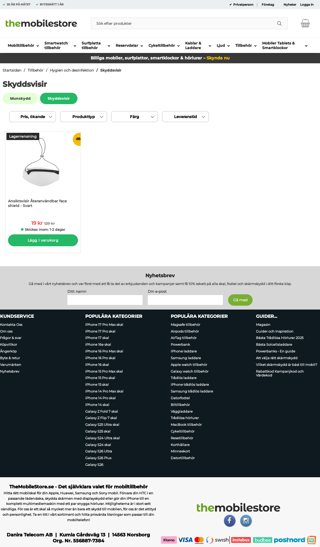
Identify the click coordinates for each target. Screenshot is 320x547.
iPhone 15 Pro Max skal (104, 371)
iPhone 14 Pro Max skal (104, 391)
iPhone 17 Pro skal (100, 331)
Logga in (307, 4)
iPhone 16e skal (98, 344)
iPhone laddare (184, 351)
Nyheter (290, 4)
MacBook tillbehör (186, 424)
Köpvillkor (8, 344)
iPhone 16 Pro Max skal (104, 351)
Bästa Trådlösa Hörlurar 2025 (279, 338)
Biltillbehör (180, 405)
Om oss (6, 331)
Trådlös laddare (184, 378)
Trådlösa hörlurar (185, 418)
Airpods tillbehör (185, 331)
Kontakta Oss (11, 324)
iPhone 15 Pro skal (100, 378)
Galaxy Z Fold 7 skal (101, 411)
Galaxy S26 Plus (98, 458)
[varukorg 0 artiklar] (305, 23)
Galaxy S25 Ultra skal (102, 424)
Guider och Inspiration (274, 331)
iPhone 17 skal (97, 338)
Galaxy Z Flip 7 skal (101, 418)
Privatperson (242, 4)
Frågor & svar (10, 338)
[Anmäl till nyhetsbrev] (240, 300)
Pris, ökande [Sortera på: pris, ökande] (32, 116)
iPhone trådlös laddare (190, 384)
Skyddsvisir (110, 70)
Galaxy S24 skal (98, 445)
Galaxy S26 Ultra (98, 451)
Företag (268, 4)
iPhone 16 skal (97, 365)
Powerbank (180, 344)
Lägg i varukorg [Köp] (43, 240)
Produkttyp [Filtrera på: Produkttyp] (83, 116)
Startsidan (12, 70)
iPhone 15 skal (97, 384)
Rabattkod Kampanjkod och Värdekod (280, 373)
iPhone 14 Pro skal (100, 398)
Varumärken (10, 365)
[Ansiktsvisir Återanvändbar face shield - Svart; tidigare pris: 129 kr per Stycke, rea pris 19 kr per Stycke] (43, 172)
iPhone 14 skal (97, 405)
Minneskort (180, 451)
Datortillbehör (183, 458)
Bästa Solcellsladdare (274, 344)
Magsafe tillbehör (185, 324)
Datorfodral (180, 398)
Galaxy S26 (94, 465)
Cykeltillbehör (182, 431)
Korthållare (180, 445)
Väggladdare (182, 411)
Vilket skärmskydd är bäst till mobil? (286, 365)
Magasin (263, 324)
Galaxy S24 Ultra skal (102, 438)
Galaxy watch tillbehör (189, 371)
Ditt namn (76, 291)
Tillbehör (35, 70)
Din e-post (157, 291)
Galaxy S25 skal (98, 431)
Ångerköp (8, 351)
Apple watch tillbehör (189, 365)
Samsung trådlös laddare (192, 391)
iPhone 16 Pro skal (100, 358)
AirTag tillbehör (184, 338)
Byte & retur (10, 358)
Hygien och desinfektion (72, 70)
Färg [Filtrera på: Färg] (134, 116)
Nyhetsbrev (9, 371)
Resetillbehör (182, 438)
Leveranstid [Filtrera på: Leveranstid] (185, 116)
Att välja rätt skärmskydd (277, 358)
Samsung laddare (186, 358)
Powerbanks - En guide (275, 351)
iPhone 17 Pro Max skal (104, 324)
